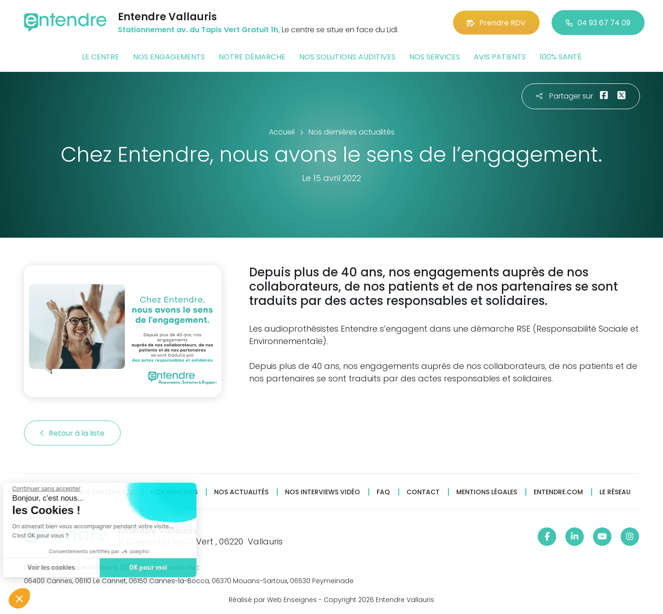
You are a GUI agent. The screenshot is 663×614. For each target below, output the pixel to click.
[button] (19, 598)
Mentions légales (486, 492)
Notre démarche (252, 57)
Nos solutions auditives (347, 57)
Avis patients (500, 57)
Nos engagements (169, 57)
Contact (423, 492)
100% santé (561, 57)
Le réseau (615, 492)
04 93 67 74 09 (598, 23)
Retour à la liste (72, 433)
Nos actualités (241, 492)
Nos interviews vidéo (322, 492)
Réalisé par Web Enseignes (273, 599)
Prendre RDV (496, 23)
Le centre (100, 57)
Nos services (434, 57)
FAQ (383, 492)
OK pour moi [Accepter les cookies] (102, 568)
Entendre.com (558, 492)
